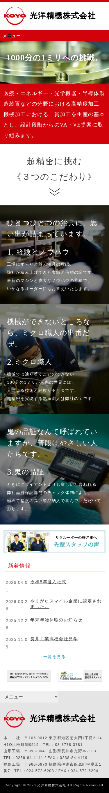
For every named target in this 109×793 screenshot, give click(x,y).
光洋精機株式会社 (63, 15)
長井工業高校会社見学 (54, 638)
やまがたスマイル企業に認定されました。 (66, 603)
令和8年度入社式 (48, 581)
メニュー (12, 35)
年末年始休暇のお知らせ (56, 619)
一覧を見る (54, 656)
